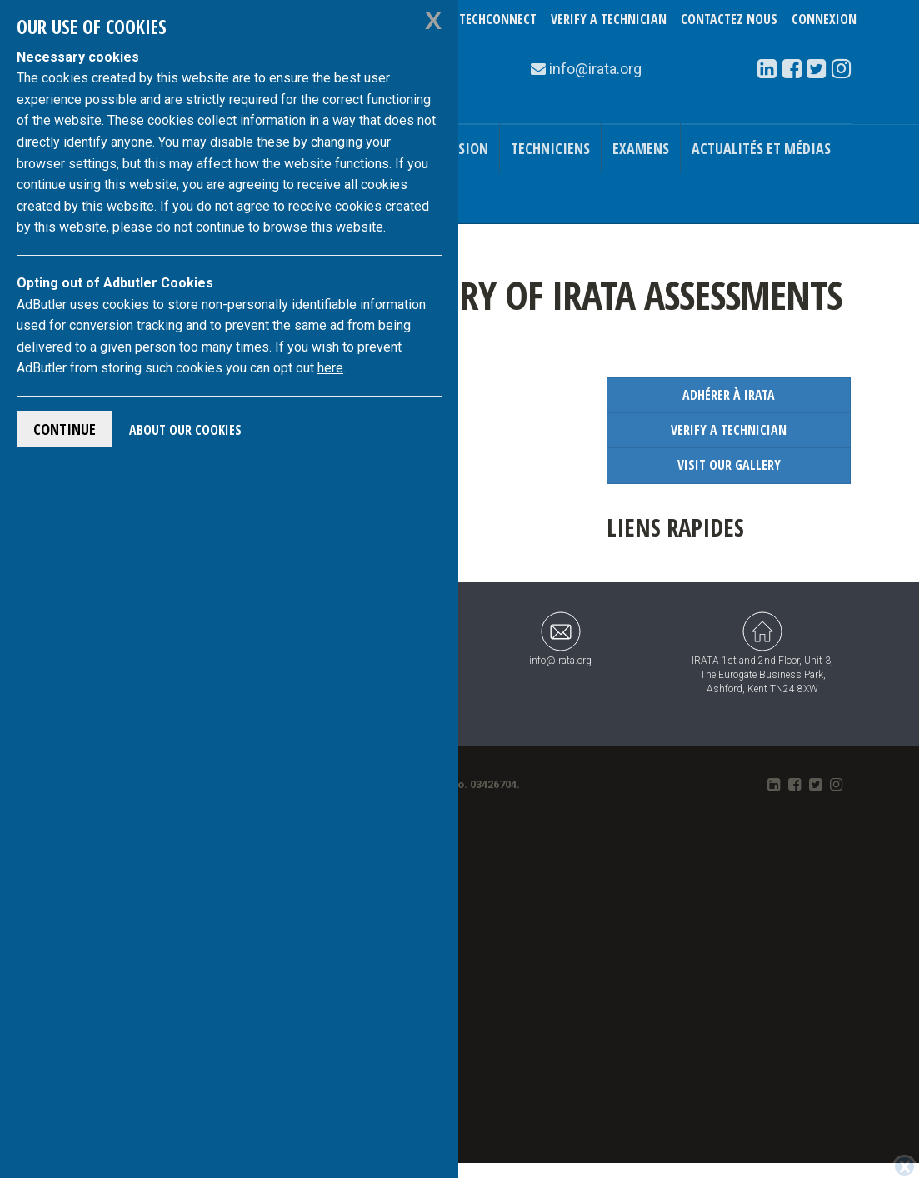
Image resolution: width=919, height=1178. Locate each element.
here (330, 368)
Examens (640, 148)
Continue (64, 429)
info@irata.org (560, 638)
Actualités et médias (761, 148)
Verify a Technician (609, 19)
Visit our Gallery (729, 465)
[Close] (904, 1166)
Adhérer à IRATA (728, 395)
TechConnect (498, 19)
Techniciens (550, 148)
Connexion (824, 19)
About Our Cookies (185, 430)
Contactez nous (729, 19)
